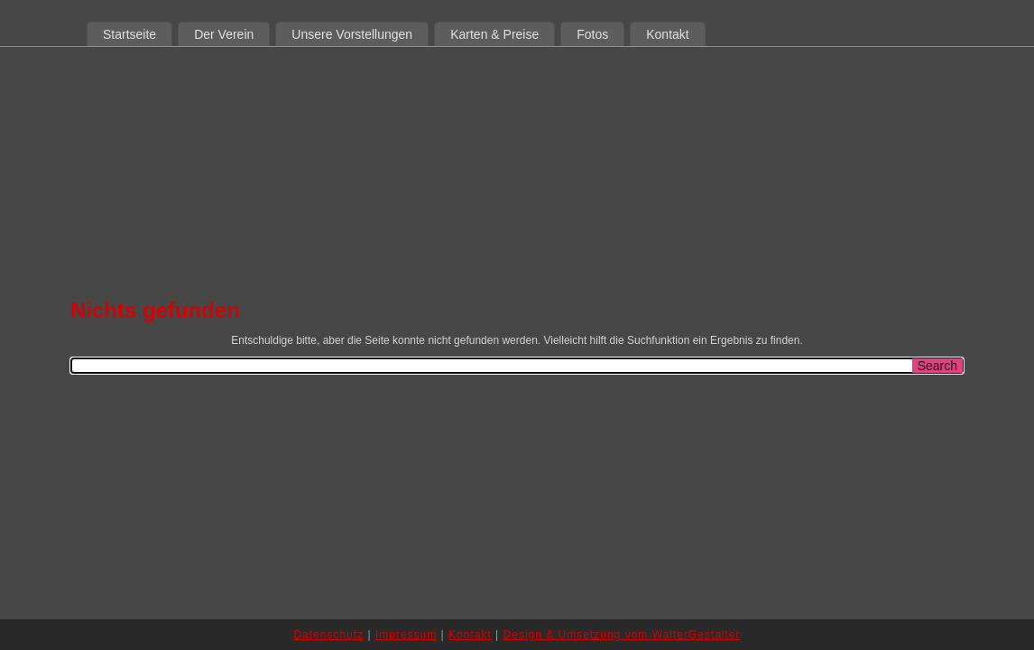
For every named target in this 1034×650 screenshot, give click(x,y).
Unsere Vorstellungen (351, 34)
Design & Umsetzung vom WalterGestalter (622, 634)
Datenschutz (328, 634)
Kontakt (667, 34)
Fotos (592, 34)
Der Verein (224, 34)
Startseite (129, 34)
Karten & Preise (494, 34)
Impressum (406, 634)
